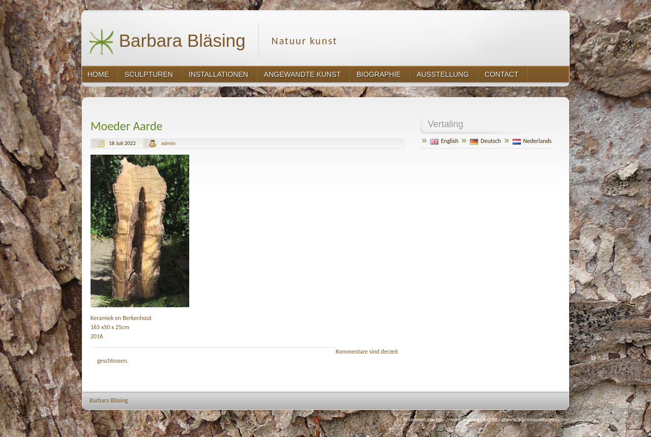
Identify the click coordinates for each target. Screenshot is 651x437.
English (444, 140)
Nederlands (532, 140)
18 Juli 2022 (122, 143)
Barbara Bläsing (167, 41)
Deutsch (485, 140)
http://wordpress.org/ (459, 419)
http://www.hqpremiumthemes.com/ (530, 419)
